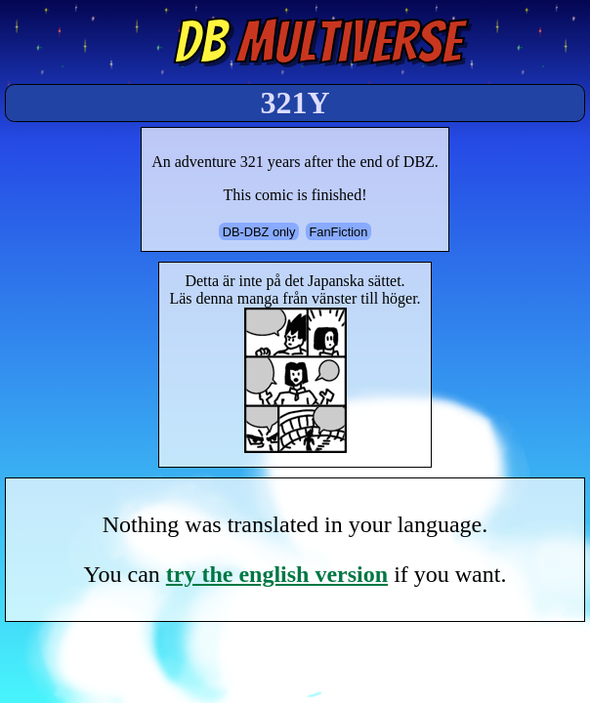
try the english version (277, 574)
